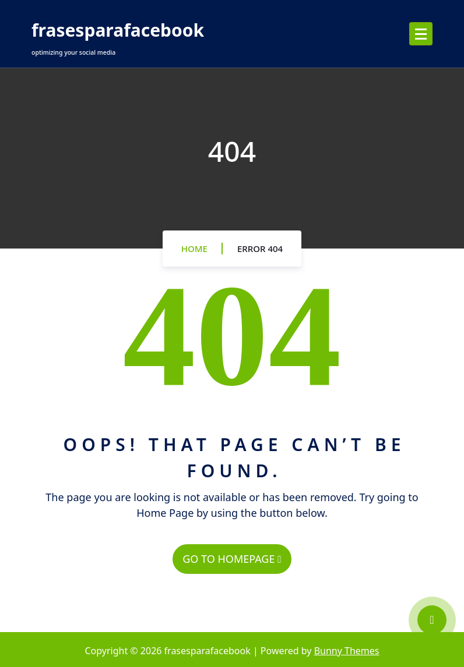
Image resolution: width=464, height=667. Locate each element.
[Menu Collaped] (421, 33)
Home (194, 248)
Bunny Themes (346, 650)
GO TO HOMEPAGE (231, 559)
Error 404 (260, 248)
